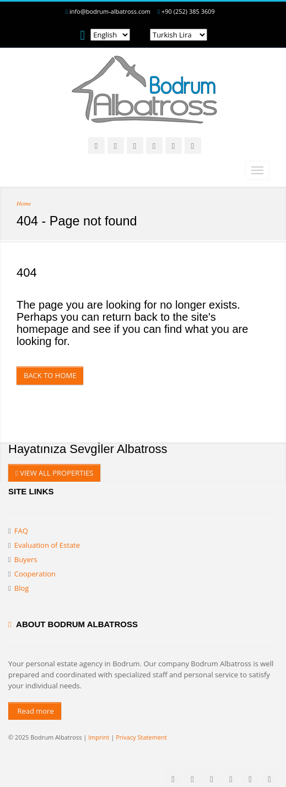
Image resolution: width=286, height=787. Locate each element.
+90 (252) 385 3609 (188, 11)
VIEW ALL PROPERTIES (54, 473)
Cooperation (35, 574)
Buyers (25, 559)
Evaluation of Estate (47, 545)
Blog (21, 588)
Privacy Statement (141, 737)
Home (24, 203)
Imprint (98, 737)
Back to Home (50, 375)
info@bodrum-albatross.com (109, 11)
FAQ (21, 531)
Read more (34, 711)
